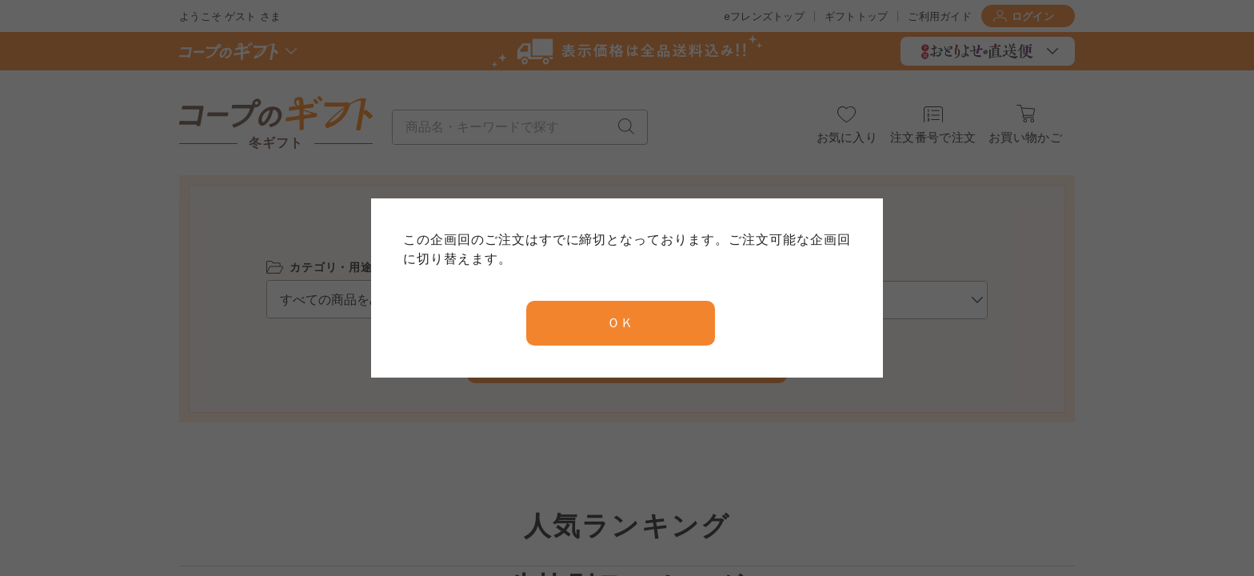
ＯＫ (620, 323)
